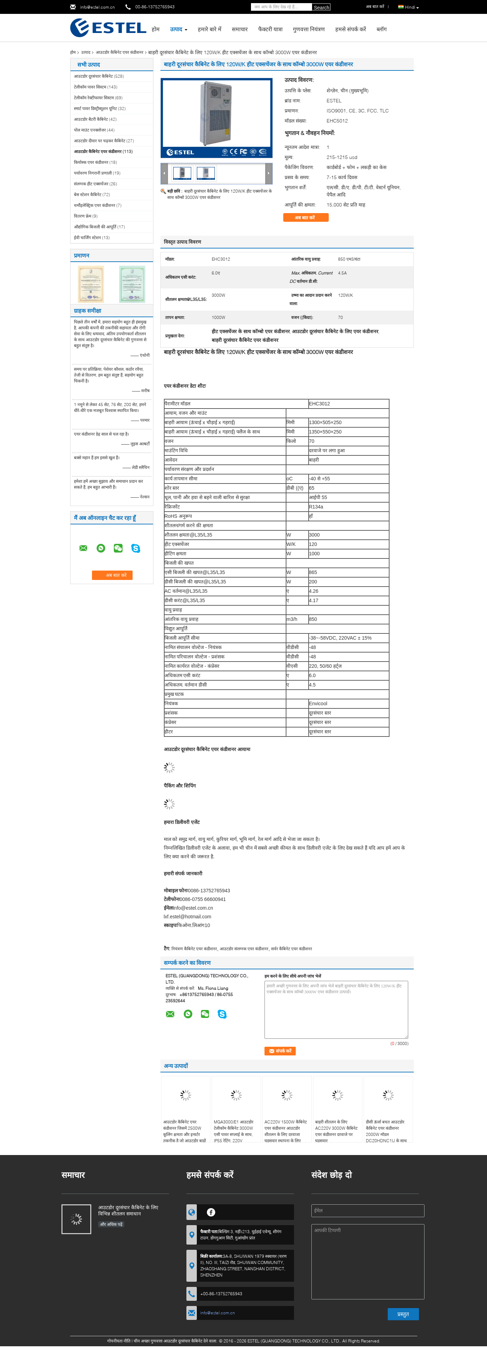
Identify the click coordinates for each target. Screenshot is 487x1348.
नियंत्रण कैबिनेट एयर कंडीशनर (194, 948)
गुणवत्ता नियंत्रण (309, 29)
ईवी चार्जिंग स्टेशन (87, 237)
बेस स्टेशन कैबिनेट (87, 194)
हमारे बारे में (209, 29)
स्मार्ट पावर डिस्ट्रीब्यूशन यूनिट (95, 108)
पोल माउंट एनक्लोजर (90, 130)
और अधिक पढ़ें (111, 1224)
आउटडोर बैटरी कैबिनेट (91, 119)
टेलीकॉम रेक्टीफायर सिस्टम (94, 97)
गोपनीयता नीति (119, 1340)
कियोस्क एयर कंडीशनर (91, 162)
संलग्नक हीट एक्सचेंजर (91, 183)
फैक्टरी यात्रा (270, 29)
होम (156, 29)
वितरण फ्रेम (82, 216)
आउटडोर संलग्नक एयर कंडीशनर (244, 948)
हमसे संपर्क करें (350, 29)
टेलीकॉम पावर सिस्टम (90, 87)
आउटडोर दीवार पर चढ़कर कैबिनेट (99, 140)
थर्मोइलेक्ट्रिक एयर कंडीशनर (94, 205)
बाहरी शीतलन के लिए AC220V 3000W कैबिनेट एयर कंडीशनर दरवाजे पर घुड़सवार (336, 1131)
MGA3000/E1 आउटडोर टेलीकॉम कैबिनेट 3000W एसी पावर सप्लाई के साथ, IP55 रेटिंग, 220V (233, 1131)
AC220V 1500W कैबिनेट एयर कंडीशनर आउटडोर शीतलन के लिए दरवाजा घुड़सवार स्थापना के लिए (286, 1131)
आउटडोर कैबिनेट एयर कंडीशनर (119, 52)
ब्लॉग (382, 29)
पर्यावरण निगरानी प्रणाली (93, 173)
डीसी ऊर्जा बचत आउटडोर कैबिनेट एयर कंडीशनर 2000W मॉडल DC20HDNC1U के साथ (386, 1131)
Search (321, 7)
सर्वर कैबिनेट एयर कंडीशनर (291, 948)
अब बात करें (309, 217)
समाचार (240, 29)
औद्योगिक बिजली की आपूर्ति (95, 226)
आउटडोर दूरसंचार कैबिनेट (93, 76)
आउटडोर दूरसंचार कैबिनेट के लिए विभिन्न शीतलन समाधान (128, 1210)
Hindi (412, 7)
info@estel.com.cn (97, 7)
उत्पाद (176, 29)
